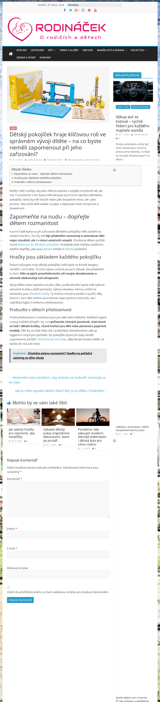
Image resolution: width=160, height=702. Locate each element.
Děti (50, 50)
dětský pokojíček (75, 159)
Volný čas (137, 50)
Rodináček (129, 560)
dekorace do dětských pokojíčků (38, 244)
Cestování (37, 50)
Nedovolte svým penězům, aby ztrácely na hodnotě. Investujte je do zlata (57, 379)
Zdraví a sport (26, 57)
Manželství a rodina (110, 50)
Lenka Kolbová (35, 159)
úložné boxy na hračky (52, 339)
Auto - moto (123, 106)
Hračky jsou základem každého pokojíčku (37, 177)
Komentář (14, 479)
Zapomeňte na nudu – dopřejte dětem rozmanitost (43, 173)
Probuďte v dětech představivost (32, 182)
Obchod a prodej (141, 106)
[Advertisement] (133, 429)
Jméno (12, 529)
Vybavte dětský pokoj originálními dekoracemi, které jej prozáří (56, 435)
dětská (47, 249)
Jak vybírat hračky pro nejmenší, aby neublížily (22, 433)
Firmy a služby (69, 50)
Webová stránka (17, 568)
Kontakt (45, 57)
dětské (69, 249)
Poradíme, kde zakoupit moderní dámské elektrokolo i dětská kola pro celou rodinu (92, 436)
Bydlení (22, 50)
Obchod (88, 50)
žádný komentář (53, 159)
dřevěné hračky (92, 159)
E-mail (12, 548)
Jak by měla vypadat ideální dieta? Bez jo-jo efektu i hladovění (61, 391)
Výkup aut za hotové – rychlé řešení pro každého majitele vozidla (132, 123)
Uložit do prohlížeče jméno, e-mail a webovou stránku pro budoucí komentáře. (58, 592)
